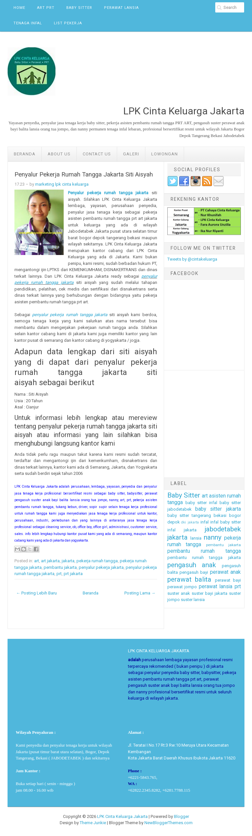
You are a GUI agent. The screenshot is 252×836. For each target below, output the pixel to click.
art (36, 560)
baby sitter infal (201, 502)
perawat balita (189, 579)
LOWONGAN (164, 153)
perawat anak (225, 572)
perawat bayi (228, 580)
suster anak (178, 593)
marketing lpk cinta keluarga (62, 184)
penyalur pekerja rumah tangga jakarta (69, 314)
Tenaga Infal (27, 23)
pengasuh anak (191, 565)
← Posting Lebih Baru (36, 593)
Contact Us (97, 153)
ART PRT (45, 8)
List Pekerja (68, 23)
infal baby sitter (225, 522)
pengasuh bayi (193, 572)
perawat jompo (182, 586)
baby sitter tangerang (189, 515)
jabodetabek (223, 529)
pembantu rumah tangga (204, 551)
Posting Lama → (140, 593)
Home (19, 8)
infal (204, 522)
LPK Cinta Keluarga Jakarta (122, 816)
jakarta (68, 560)
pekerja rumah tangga (97, 560)
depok (173, 522)
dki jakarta (190, 522)
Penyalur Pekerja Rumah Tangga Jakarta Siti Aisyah (83, 174)
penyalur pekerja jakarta (101, 567)
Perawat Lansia (121, 8)
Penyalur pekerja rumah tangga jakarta (108, 192)
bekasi (220, 515)
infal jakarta (182, 529)
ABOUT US (59, 153)
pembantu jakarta (60, 567)
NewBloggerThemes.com (168, 822)
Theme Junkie (93, 822)
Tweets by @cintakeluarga (192, 259)
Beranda (24, 153)
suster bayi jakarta (209, 593)
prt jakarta (73, 573)
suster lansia (193, 599)
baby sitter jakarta (218, 509)
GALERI (131, 153)
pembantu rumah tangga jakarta (204, 557)
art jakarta (50, 560)
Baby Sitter (79, 8)
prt (59, 573)
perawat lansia (215, 587)
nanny (212, 537)
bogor (235, 515)
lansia (195, 538)
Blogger (181, 816)
